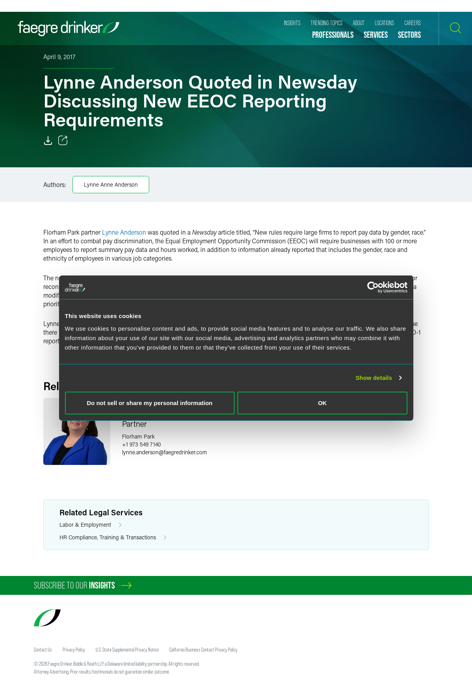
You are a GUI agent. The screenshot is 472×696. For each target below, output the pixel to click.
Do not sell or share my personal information (150, 402)
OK (322, 402)
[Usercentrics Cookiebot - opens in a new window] (373, 287)
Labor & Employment (90, 525)
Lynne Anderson (124, 232)
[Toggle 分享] (63, 140)
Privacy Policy (74, 649)
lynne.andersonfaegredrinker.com (164, 452)
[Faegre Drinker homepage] (68, 28)
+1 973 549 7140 (141, 444)
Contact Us (43, 649)
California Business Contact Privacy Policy (203, 649)
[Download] (48, 140)
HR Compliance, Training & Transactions (113, 537)
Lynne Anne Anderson (111, 184)
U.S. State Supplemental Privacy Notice (127, 649)
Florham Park (138, 436)
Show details (373, 377)
